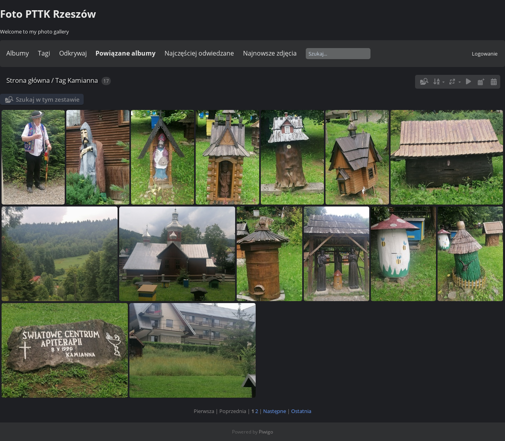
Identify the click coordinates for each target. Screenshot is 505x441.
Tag (60, 80)
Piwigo (266, 431)
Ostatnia (301, 411)
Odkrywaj (73, 53)
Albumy (17, 53)
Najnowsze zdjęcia (270, 53)
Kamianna (82, 80)
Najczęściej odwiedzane (199, 53)
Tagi (44, 53)
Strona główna (28, 80)
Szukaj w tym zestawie (48, 99)
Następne (274, 411)
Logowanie (485, 53)
